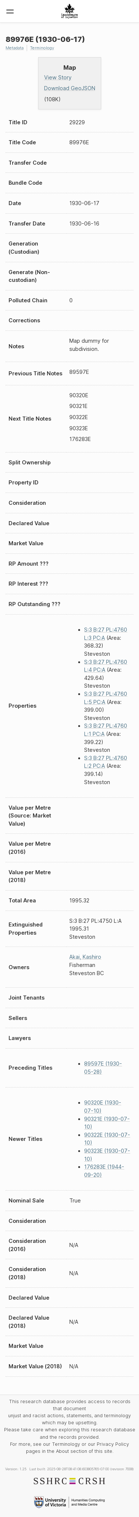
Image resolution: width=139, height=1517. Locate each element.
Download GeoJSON (69, 88)
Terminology (42, 47)
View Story (58, 77)
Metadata (15, 47)
